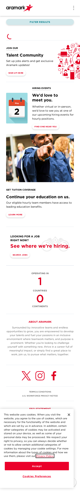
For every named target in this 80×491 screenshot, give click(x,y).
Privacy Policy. (45, 455)
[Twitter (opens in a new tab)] (26, 375)
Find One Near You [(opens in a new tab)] (45, 126)
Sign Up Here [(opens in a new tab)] (15, 73)
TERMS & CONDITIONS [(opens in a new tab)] (40, 392)
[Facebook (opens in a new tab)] (53, 375)
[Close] (69, 414)
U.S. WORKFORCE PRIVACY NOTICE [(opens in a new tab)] (40, 396)
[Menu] (72, 8)
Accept (37, 466)
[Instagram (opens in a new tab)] (40, 375)
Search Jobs (20, 255)
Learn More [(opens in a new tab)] (15, 214)
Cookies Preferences (37, 476)
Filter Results (40, 22)
